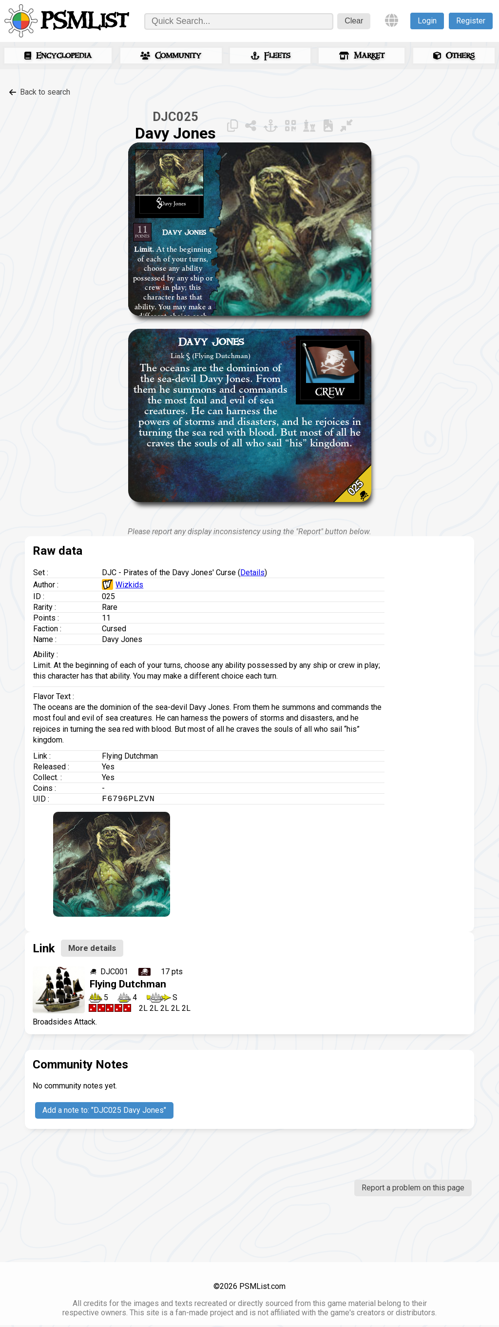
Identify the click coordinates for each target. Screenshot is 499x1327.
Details (252, 572)
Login (427, 20)
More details (92, 950)
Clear (354, 21)
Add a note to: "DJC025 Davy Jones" (104, 1112)
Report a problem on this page (413, 1189)
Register (470, 20)
